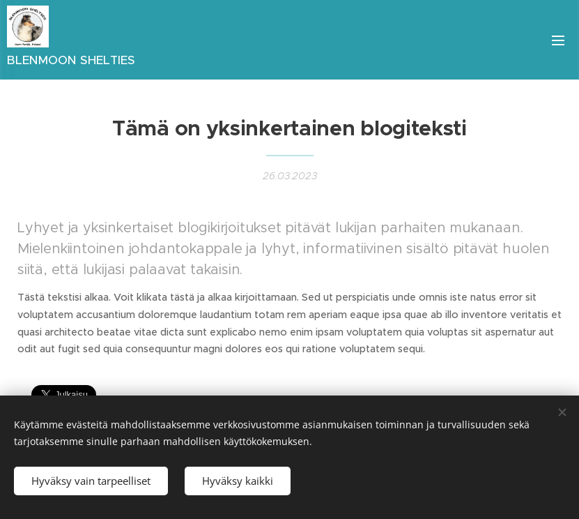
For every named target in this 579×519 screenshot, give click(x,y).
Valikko (558, 40)
